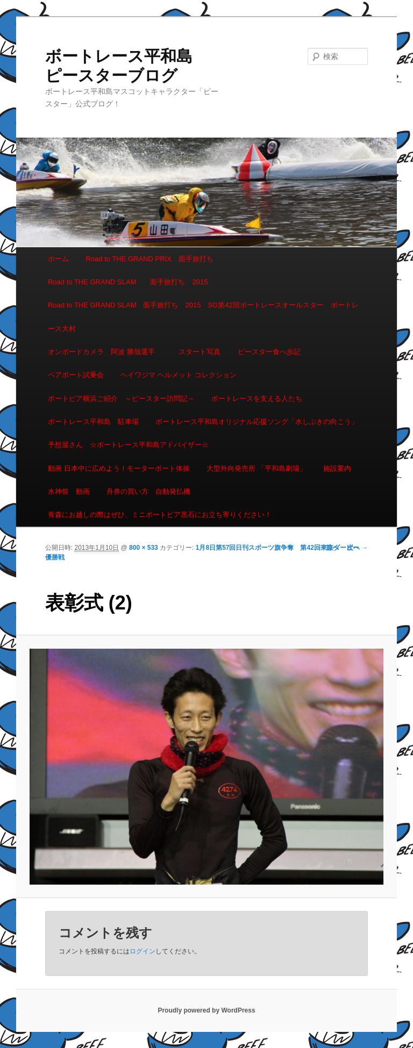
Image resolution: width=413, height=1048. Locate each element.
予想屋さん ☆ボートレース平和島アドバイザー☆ (128, 445)
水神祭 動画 (69, 491)
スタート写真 (199, 352)
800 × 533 (143, 547)
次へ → (357, 547)
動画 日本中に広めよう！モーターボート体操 (119, 468)
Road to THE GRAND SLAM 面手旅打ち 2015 (128, 282)
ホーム (58, 259)
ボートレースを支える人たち (256, 398)
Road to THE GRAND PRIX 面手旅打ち (149, 259)
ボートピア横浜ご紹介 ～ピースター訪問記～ (121, 398)
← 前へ (328, 547)
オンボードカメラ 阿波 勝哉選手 (105, 352)
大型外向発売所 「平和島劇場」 (256, 468)
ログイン (142, 951)
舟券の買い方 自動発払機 (148, 491)
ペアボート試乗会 (76, 375)
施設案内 (337, 468)
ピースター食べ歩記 (269, 352)
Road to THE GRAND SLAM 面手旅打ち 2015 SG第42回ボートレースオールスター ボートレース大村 (203, 316)
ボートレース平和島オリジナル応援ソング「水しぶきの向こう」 (256, 422)
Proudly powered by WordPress (206, 1010)
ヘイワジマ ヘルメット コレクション (178, 375)
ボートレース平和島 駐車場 (93, 422)
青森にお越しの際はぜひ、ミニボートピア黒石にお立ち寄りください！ (160, 515)
